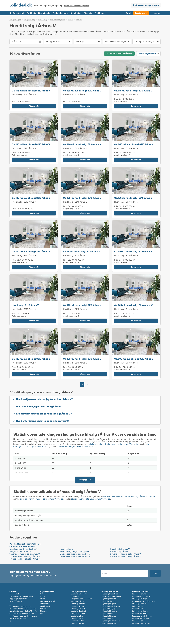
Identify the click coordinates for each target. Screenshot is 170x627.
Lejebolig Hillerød (78, 606)
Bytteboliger (76, 13)
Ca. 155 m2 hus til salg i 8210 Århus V (31, 90)
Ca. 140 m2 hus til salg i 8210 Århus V (82, 144)
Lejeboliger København (141, 596)
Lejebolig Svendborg (110, 594)
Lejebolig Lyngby (108, 608)
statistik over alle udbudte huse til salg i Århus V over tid (112, 444)
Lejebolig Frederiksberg (111, 621)
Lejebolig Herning (139, 594)
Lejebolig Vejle (107, 613)
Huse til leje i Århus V (120, 549)
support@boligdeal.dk (18, 599)
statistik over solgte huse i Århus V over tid (76, 446)
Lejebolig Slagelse (109, 604)
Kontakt (43, 596)
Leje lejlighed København (111, 596)
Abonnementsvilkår (47, 601)
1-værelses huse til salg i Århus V (24, 554)
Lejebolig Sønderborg (140, 618)
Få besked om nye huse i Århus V (119, 53)
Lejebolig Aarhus (77, 621)
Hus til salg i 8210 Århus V (24, 94)
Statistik (43, 608)
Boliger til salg (29, 19)
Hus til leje (75, 596)
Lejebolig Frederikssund (111, 606)
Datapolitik (44, 604)
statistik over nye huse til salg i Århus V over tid (41, 499)
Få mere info (34, 106)
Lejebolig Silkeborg (109, 611)
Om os (42, 594)
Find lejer (88, 13)
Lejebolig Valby (138, 608)
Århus (70, 19)
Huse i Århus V (66, 549)
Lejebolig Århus (77, 616)
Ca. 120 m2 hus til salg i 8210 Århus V (133, 251)
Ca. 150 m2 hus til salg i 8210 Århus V (82, 198)
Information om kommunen (22, 546)
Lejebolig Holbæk (78, 623)
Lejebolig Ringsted (109, 616)
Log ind (157, 13)
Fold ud (83, 479)
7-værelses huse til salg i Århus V (24, 559)
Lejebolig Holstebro (140, 611)
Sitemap (43, 611)
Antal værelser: (121, 101)
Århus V (79, 19)
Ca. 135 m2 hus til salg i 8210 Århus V (82, 90)
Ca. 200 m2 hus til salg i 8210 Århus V (133, 359)
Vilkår (42, 599)
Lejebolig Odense (78, 604)
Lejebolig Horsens (139, 621)
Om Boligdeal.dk (16, 13)
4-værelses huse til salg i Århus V (24, 556)
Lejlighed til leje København (81, 599)
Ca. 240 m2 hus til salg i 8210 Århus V (133, 144)
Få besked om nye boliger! (147, 5)
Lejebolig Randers (109, 599)
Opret (128, 13)
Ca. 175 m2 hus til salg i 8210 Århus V (133, 90)
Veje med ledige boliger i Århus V (24, 544)
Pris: (14, 101)
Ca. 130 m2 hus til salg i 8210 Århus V (82, 359)
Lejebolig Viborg (108, 601)
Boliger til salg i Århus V (20, 551)
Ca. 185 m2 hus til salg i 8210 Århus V (31, 144)
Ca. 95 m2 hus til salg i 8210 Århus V (81, 251)
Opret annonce (141, 13)
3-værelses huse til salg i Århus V (125, 554)
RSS (41, 613)
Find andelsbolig (60, 13)
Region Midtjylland (57, 19)
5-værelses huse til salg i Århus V (75, 556)
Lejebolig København (79, 594)
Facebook (10, 621)
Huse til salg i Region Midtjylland (75, 551)
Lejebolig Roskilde (109, 623)
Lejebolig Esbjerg (108, 618)
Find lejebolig (44, 13)
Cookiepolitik (45, 606)
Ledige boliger (15, 19)
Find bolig (31, 13)
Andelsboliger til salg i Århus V (23, 549)
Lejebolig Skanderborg (141, 623)
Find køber (100, 13)
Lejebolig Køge (77, 618)
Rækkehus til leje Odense (142, 616)
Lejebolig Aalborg (78, 608)
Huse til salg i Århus (119, 551)
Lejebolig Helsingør (139, 599)
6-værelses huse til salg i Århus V (125, 556)
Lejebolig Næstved (78, 611)
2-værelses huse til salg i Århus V (75, 554)
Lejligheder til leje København (143, 601)
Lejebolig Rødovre (139, 604)
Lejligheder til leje (78, 613)
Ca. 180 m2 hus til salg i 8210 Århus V (31, 251)
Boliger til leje (137, 606)
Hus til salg (42, 19)
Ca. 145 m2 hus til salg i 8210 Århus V (31, 198)
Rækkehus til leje (77, 601)
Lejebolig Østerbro (139, 613)
